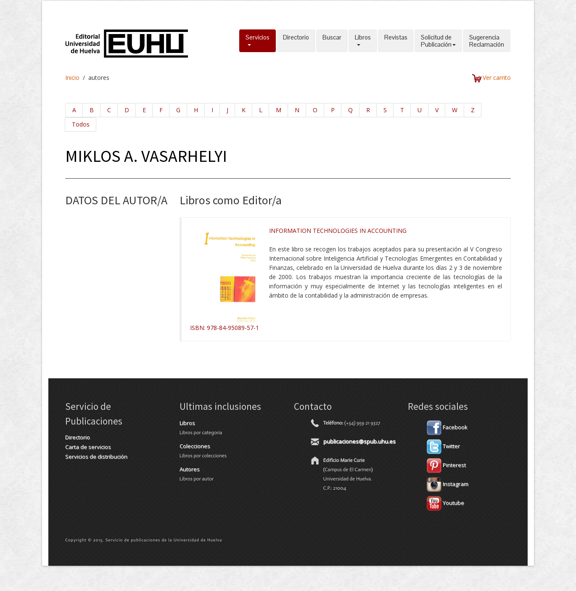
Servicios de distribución (96, 456)
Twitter (443, 446)
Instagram (447, 484)
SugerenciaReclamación (486, 40)
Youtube (445, 503)
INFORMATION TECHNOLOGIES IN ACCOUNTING (338, 231)
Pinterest (446, 465)
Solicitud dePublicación (438, 40)
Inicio (72, 78)
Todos (81, 124)
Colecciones (195, 446)
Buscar (331, 40)
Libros (363, 40)
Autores (190, 469)
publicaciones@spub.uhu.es (359, 441)
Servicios (258, 40)
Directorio (296, 40)
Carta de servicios (88, 447)
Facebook (447, 427)
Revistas (395, 40)
